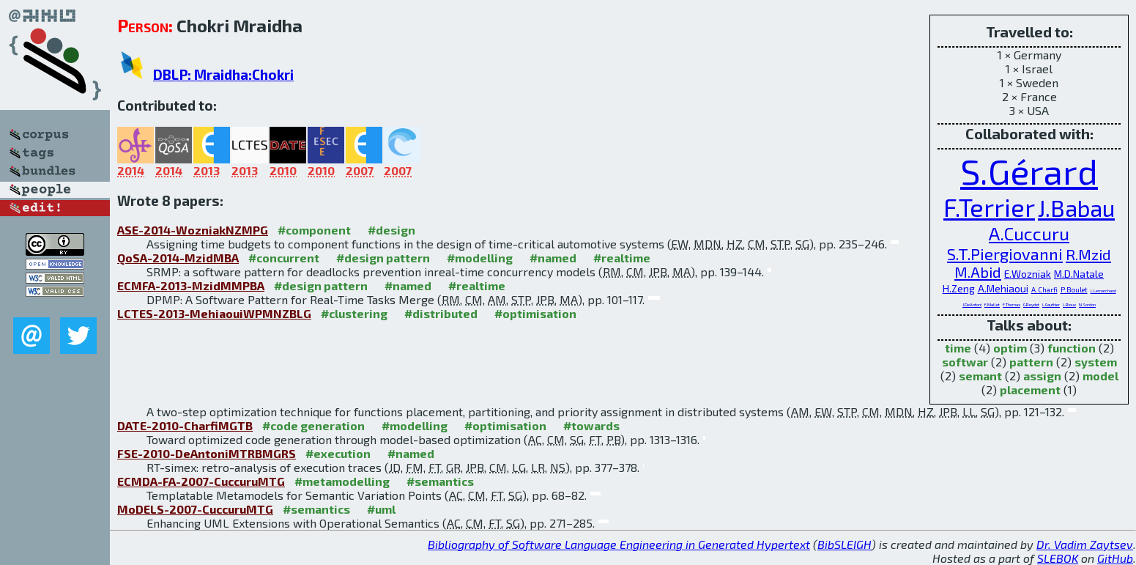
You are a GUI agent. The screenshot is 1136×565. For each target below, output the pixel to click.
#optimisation (535, 313)
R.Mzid (1088, 254)
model (1100, 376)
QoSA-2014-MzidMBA (178, 258)
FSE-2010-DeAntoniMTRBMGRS (206, 453)
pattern (1031, 362)
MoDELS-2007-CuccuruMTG (195, 509)
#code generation (313, 425)
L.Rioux (1069, 304)
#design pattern (383, 258)
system (1095, 362)
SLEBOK (1057, 558)
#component (314, 230)
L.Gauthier (1051, 304)
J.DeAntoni (971, 304)
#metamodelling (342, 481)
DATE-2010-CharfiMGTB (185, 425)
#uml (381, 509)
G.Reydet (1031, 304)
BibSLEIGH (844, 544)
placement (1030, 389)
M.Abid (977, 272)
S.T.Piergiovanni (1005, 253)
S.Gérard (1029, 170)
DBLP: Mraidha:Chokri (223, 74)
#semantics (440, 481)
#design (391, 230)
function (1071, 348)
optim (1010, 348)
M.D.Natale (1079, 273)
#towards (591, 425)
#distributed (441, 313)
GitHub (1115, 558)
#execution (338, 453)
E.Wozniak (1027, 273)
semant (980, 376)
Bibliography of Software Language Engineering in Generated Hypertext (619, 544)
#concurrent (283, 258)
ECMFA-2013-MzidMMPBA (190, 285)
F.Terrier (989, 207)
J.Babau (1076, 207)
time (958, 348)
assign (1042, 376)
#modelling (480, 258)
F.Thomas (1011, 304)
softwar (965, 362)
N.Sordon (1087, 304)
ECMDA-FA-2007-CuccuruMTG (201, 481)
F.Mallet (992, 304)
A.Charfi (1044, 289)
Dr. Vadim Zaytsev (1084, 544)
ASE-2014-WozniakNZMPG (192, 230)
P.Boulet (1074, 289)
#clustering (354, 313)
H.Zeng (959, 288)
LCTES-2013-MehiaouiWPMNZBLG (214, 313)
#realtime (621, 258)
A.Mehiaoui (1003, 288)
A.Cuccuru (1029, 233)
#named (553, 258)
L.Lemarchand (1103, 290)
